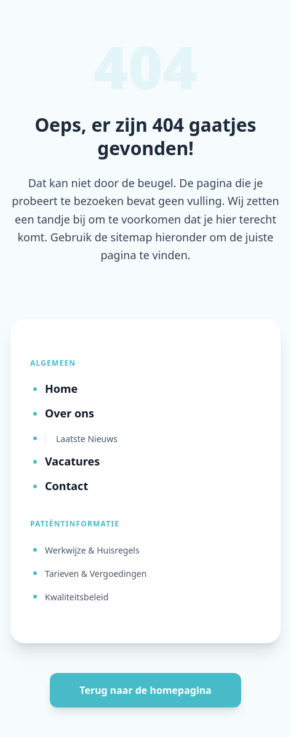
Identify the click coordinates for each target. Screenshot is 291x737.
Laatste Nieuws (87, 439)
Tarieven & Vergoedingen (95, 573)
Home (61, 388)
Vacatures (72, 461)
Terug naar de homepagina (145, 690)
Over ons (69, 413)
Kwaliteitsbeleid (76, 597)
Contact (66, 485)
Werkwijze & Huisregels (92, 550)
